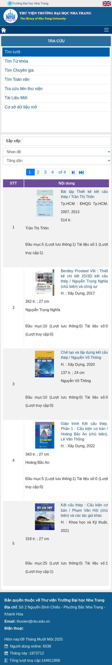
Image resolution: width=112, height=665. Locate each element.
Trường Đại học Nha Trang (27, 3)
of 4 (62, 172)
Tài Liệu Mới (16, 97)
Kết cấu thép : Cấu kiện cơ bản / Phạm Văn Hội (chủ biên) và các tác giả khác (84, 510)
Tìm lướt (12, 52)
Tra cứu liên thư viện (23, 88)
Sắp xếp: (13, 141)
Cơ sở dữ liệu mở (21, 107)
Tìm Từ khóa (16, 61)
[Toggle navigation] (106, 30)
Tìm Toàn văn (17, 79)
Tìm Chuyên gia (19, 70)
